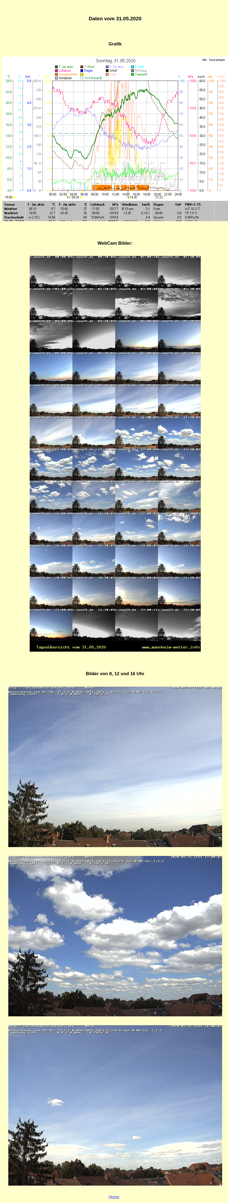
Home (114, 1196)
